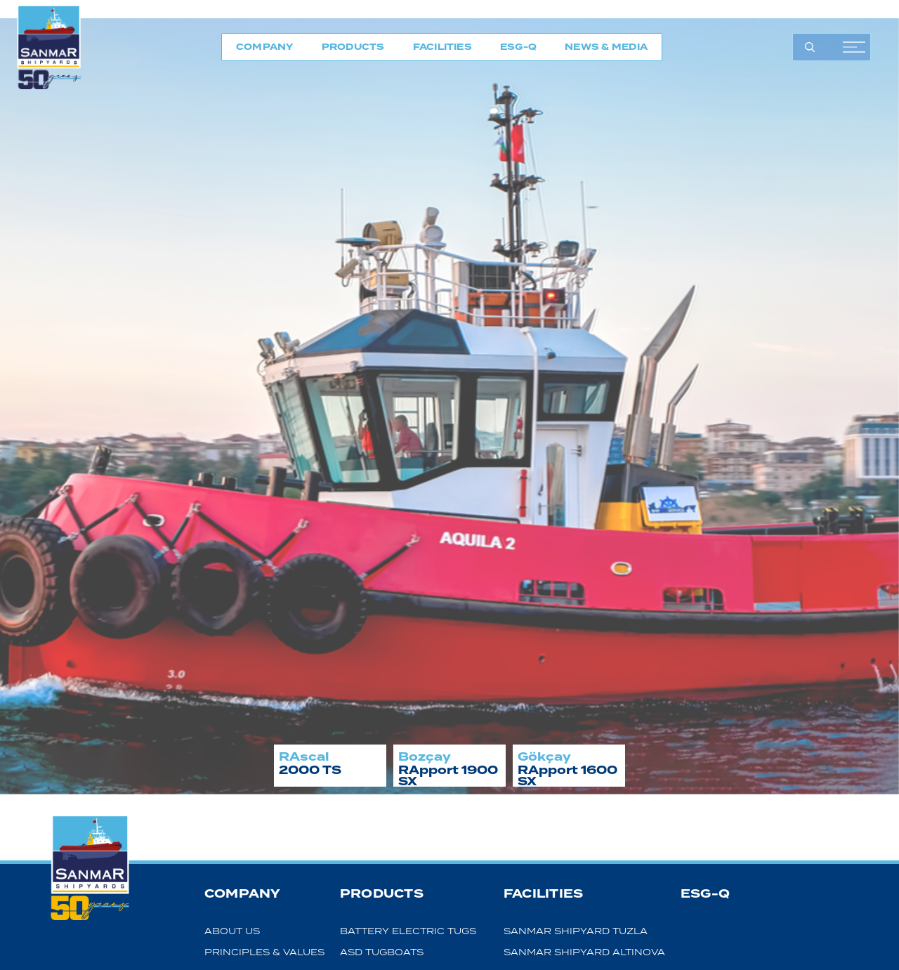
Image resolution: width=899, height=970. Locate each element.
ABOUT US (232, 931)
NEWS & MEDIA (606, 47)
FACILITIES (442, 47)
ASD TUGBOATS (382, 952)
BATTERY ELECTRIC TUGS (408, 931)
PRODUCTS (353, 47)
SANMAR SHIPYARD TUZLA (576, 931)
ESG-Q (518, 47)
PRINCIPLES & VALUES (264, 952)
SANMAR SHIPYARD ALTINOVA (584, 952)
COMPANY (265, 47)
